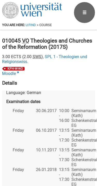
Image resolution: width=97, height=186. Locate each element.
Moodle (9, 73)
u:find (31, 25)
